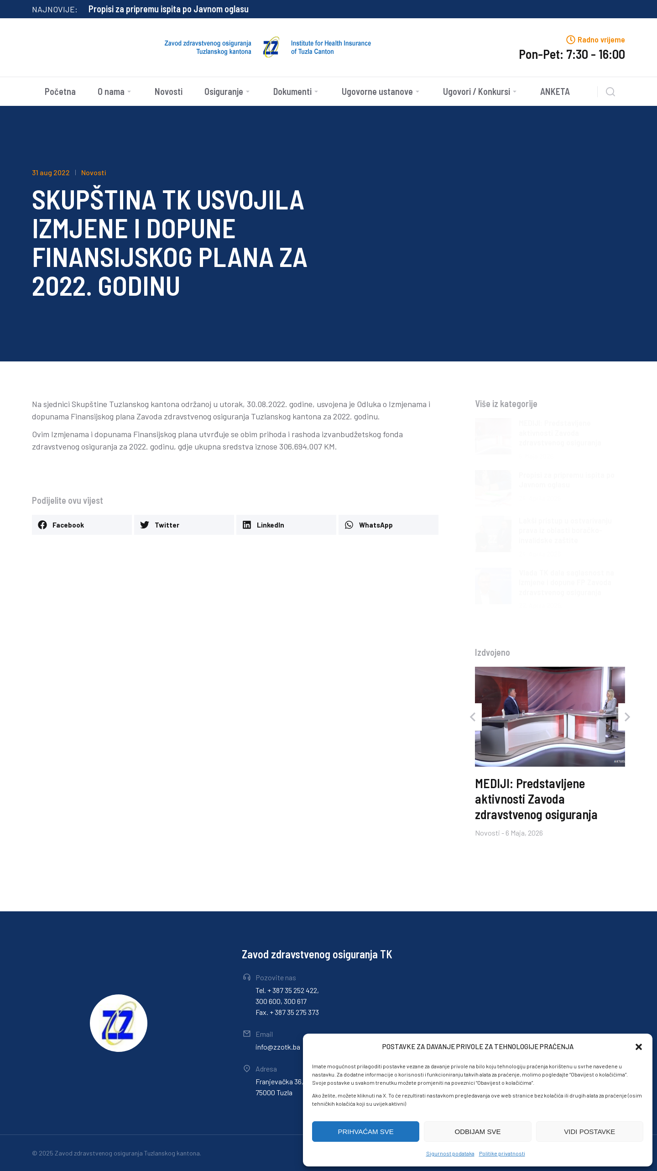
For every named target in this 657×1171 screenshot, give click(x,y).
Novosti (93, 172)
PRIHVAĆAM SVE (366, 1131)
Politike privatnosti (502, 1153)
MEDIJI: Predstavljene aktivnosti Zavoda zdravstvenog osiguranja (207, 8)
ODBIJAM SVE (478, 1131)
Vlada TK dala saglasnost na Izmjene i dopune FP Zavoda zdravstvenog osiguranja (566, 582)
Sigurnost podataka (450, 1153)
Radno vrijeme (601, 39)
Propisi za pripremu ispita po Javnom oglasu (567, 480)
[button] (638, 1046)
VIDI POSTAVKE (589, 1131)
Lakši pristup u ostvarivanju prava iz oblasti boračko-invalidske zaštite (565, 530)
